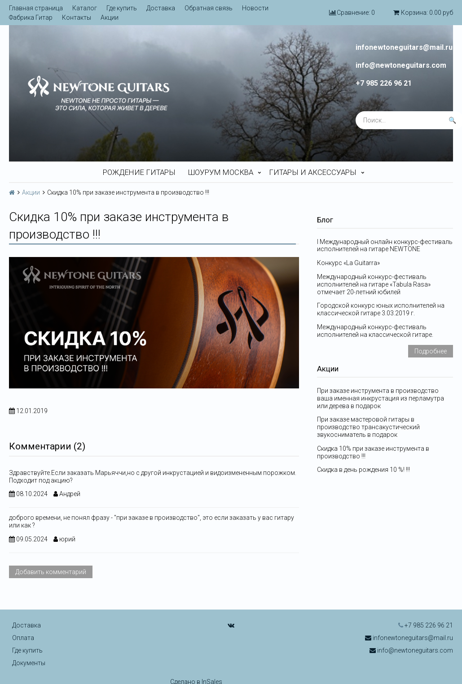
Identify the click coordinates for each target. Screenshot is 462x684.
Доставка (160, 8)
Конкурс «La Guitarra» (348, 262)
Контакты (76, 17)
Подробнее (430, 351)
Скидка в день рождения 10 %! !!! (363, 469)
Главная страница (36, 8)
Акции (110, 17)
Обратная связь (209, 8)
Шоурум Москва (220, 172)
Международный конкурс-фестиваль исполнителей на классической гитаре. (375, 330)
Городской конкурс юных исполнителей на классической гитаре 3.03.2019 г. (380, 309)
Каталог (84, 8)
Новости (255, 8)
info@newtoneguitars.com (401, 65)
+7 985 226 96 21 (384, 83)
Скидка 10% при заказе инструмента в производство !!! (373, 452)
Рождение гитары (139, 172)
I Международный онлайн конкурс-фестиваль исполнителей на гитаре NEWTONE (385, 245)
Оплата (23, 637)
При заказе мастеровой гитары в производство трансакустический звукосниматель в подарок (368, 427)
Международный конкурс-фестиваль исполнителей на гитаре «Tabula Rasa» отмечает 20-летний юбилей (374, 284)
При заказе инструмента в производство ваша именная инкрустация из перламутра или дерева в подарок (380, 398)
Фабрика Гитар (31, 17)
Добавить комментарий (50, 571)
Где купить (121, 8)
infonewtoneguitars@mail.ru (404, 47)
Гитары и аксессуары (312, 172)
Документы (28, 663)
